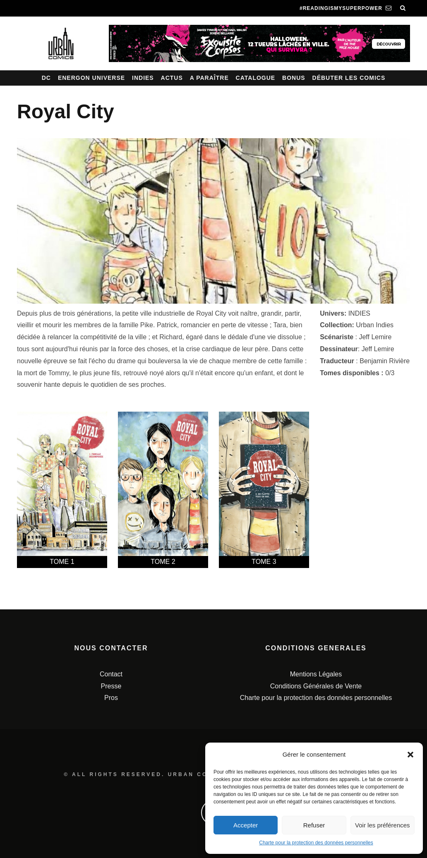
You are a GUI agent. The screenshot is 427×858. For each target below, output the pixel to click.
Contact (111, 674)
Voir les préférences (382, 825)
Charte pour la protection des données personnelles (316, 843)
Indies (143, 77)
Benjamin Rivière (385, 360)
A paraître (209, 77)
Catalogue (256, 77)
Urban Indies (374, 324)
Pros (111, 697)
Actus (172, 77)
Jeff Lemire (375, 336)
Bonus (293, 77)
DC (46, 77)
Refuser (314, 825)
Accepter (245, 825)
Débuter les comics (349, 77)
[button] (410, 754)
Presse (111, 686)
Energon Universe (91, 77)
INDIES (359, 313)
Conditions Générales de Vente (316, 686)
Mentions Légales (316, 674)
